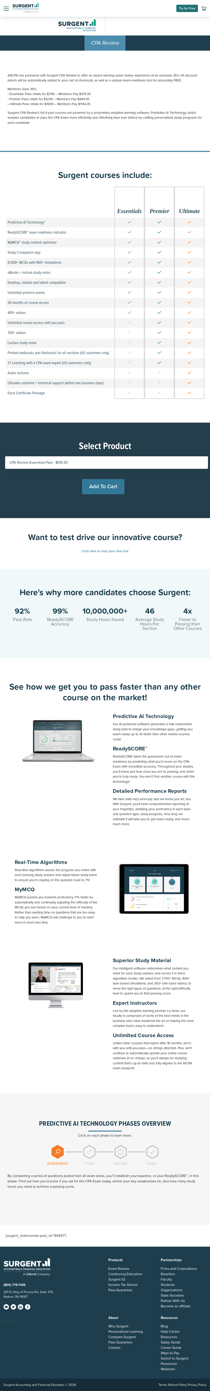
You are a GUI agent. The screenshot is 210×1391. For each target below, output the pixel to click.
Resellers (168, 1274)
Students (168, 1285)
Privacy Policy (197, 1385)
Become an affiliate (176, 1306)
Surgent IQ (116, 1279)
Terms (163, 1385)
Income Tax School (123, 1285)
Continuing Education (125, 1274)
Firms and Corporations (179, 1268)
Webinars (168, 1369)
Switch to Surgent (174, 1358)
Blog (164, 1326)
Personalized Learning (125, 1331)
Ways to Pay (170, 1353)
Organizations (171, 1290)
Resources (169, 1337)
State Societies (172, 1295)
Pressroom (169, 1364)
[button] (6, 8)
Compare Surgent (122, 1337)
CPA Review (105, 43)
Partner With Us (173, 1301)
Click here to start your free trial (105, 551)
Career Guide (171, 1347)
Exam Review (118, 1268)
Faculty (166, 1279)
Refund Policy (177, 1385)
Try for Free (187, 8)
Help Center (170, 1331)
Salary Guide (170, 1342)
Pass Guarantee (120, 1290)
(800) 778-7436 (15, 1285)
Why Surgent (118, 1326)
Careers (114, 1347)
